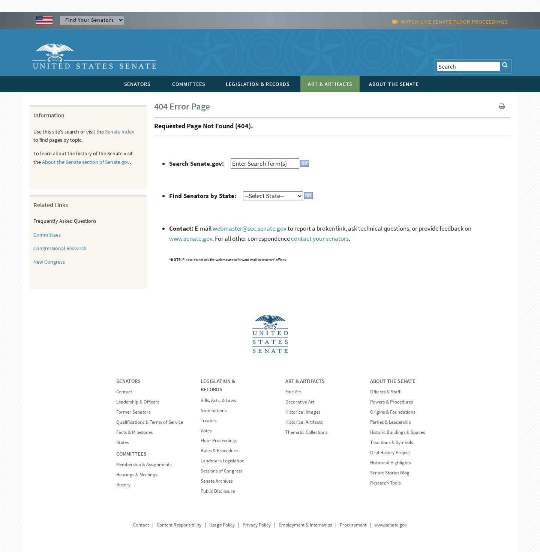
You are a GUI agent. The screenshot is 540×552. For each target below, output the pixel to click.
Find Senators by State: (202, 196)
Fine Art (293, 391)
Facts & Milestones (134, 432)
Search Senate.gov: (196, 163)
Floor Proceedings (219, 440)
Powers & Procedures (391, 402)
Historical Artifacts (303, 422)
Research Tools (385, 483)
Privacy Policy (257, 525)
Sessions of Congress (221, 471)
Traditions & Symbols (391, 442)
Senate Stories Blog (390, 473)
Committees (47, 234)
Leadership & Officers (137, 402)
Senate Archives (216, 481)
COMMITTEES (131, 453)
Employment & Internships (305, 525)
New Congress (49, 261)
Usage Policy (222, 525)
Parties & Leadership (390, 422)
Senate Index (119, 131)
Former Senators (133, 412)
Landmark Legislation (222, 461)
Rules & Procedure (219, 450)
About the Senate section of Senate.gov (86, 162)
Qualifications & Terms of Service (149, 422)
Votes (206, 431)
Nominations (213, 410)
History (123, 485)
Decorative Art (299, 402)
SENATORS (128, 381)
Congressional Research (60, 248)
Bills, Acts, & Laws (218, 400)
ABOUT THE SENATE (393, 381)
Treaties (208, 420)
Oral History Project (390, 452)
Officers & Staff (385, 391)
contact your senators (320, 238)
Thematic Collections (306, 432)
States (122, 442)
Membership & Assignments (143, 464)
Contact (124, 391)
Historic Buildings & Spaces (397, 432)
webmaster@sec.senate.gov (249, 228)
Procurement (353, 525)
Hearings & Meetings (136, 474)
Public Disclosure (218, 491)
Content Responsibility (179, 525)
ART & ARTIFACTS (305, 381)
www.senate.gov (190, 238)
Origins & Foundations (392, 412)
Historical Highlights (390, 462)
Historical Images (302, 412)
